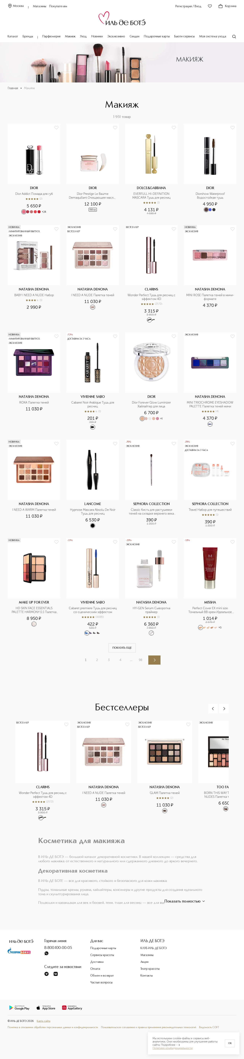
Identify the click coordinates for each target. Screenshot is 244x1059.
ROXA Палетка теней (34, 402)
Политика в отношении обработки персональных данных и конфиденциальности (53, 1027)
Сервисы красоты (102, 955)
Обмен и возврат (102, 975)
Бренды (28, 36)
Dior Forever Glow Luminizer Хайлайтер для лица (152, 404)
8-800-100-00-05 (58, 948)
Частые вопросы (101, 982)
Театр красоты (150, 968)
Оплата (95, 968)
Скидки (134, 36)
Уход (83, 36)
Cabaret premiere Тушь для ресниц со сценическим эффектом (93, 610)
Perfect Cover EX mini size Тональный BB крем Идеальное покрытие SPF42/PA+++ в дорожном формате (210, 610)
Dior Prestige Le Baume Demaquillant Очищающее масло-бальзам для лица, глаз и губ (93, 196)
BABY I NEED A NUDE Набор (34, 295)
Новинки (97, 36)
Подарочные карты (157, 36)
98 (140, 660)
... (131, 660)
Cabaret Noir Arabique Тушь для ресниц (93, 404)
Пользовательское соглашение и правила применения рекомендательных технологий (148, 1027)
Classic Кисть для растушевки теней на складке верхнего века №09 (152, 512)
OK (230, 1043)
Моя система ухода (212, 36)
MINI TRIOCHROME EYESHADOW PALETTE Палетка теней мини (210, 404)
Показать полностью (185, 901)
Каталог (13, 36)
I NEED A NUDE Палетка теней (92, 295)
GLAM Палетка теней (165, 793)
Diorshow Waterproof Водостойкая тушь (211, 195)
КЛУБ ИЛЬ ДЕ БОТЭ (153, 948)
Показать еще (122, 648)
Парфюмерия (51, 36)
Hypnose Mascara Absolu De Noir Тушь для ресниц (93, 511)
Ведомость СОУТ (209, 1027)
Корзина (227, 6)
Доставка (97, 962)
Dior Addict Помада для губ (34, 194)
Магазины (39, 6)
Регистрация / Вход (188, 6)
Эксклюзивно (116, 36)
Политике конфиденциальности (172, 1048)
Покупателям (58, 6)
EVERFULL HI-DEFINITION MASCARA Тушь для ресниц (151, 195)
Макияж (70, 36)
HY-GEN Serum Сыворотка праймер (152, 610)
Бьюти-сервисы (184, 36)
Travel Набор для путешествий (210, 510)
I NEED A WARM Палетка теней (34, 510)
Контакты (146, 975)
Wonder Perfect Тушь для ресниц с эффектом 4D (152, 297)
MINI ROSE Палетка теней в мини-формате (210, 297)
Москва (16, 6)
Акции (144, 962)
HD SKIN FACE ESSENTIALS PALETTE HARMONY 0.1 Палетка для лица (34, 610)
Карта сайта (43, 1021)
